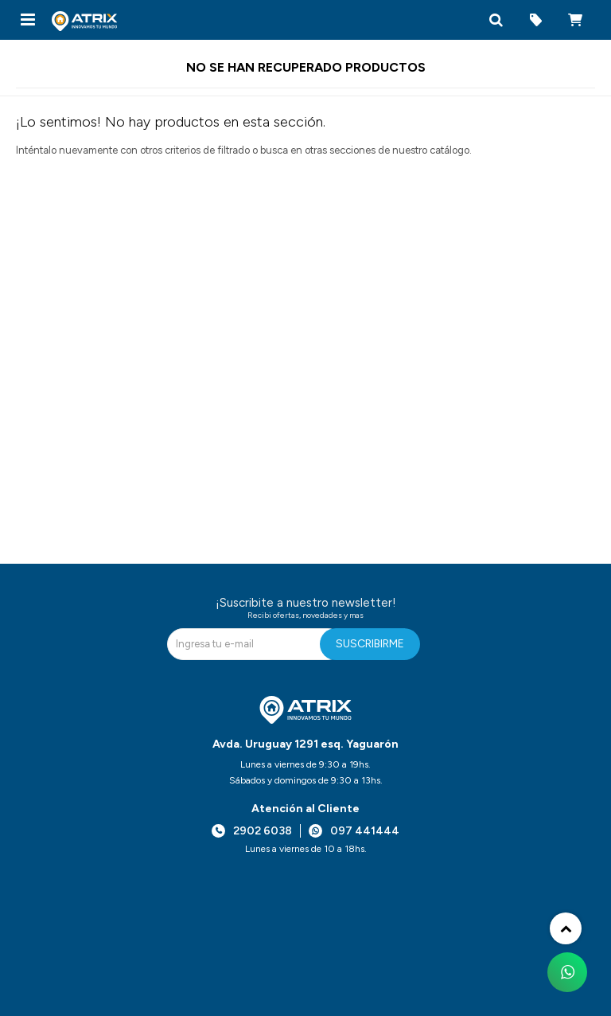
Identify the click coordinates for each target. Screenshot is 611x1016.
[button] (496, 20)
